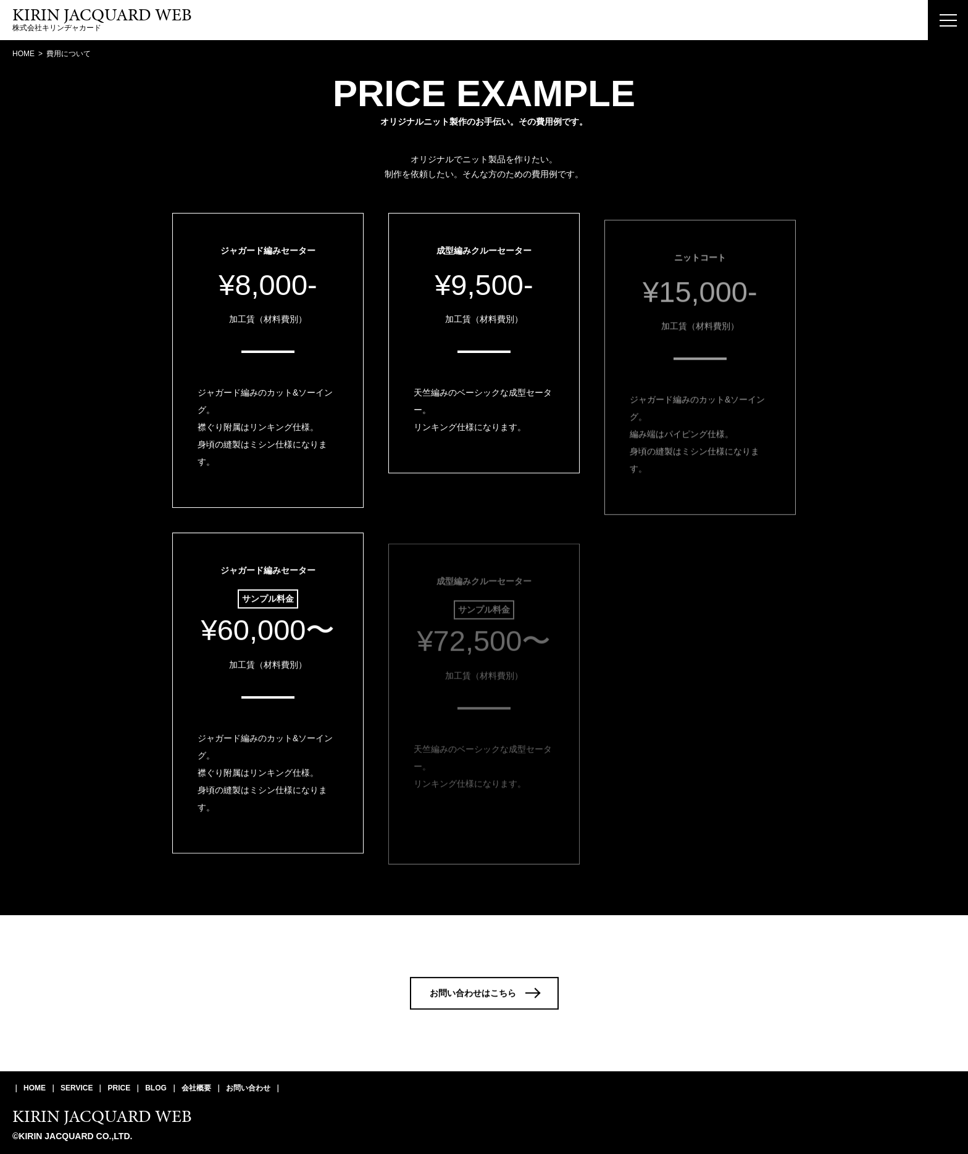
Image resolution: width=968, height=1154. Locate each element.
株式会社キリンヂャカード (101, 20)
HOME (34, 1088)
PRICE (118, 1088)
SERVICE (76, 1088)
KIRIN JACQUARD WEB (101, 1116)
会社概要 (196, 1088)
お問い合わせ (248, 1088)
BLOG (156, 1088)
